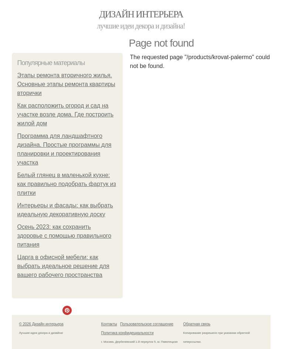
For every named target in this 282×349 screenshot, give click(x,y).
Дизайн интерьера (141, 14)
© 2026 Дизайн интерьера (41, 324)
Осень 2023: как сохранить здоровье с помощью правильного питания (64, 236)
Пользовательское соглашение (146, 324)
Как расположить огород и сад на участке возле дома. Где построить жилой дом (65, 114)
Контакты (109, 324)
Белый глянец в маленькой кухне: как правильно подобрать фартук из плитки (66, 184)
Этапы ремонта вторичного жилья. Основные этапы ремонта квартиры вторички (66, 84)
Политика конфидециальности (127, 333)
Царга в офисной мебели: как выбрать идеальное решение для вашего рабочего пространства (63, 266)
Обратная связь (197, 324)
